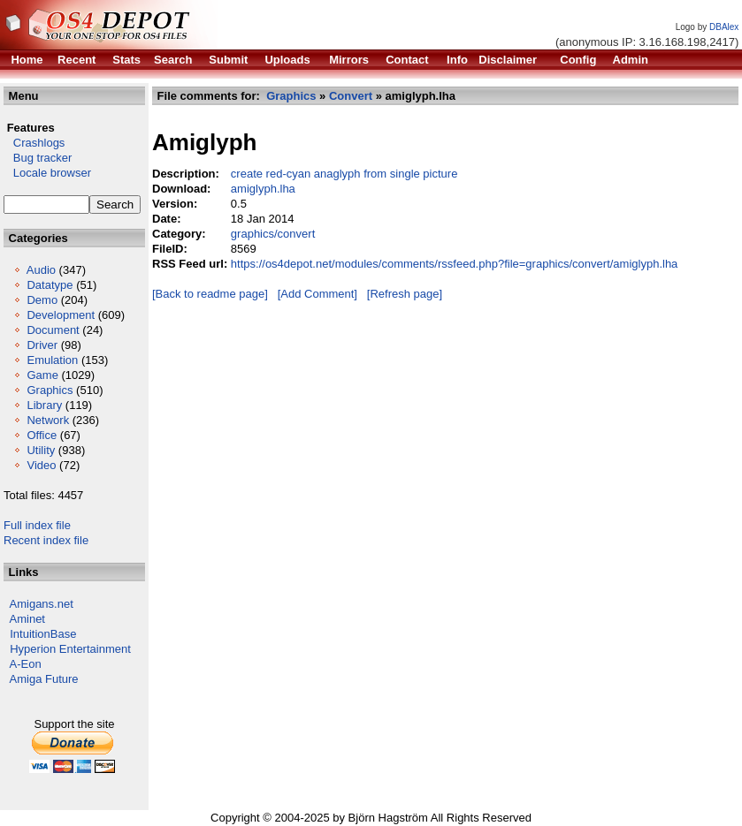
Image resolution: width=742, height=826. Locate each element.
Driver (42, 345)
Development (61, 315)
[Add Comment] (317, 293)
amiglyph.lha (263, 188)
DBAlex (723, 27)
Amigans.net (41, 603)
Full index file (37, 525)
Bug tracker (38, 157)
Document (53, 330)
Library (44, 405)
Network (48, 420)
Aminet (27, 618)
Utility (41, 450)
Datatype (50, 285)
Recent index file (46, 540)
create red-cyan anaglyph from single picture (344, 173)
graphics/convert (273, 233)
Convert (350, 95)
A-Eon (26, 664)
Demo (42, 300)
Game (42, 375)
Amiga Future (44, 679)
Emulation (52, 360)
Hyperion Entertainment (70, 648)
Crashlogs (34, 142)
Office (42, 435)
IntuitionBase (43, 633)
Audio (41, 270)
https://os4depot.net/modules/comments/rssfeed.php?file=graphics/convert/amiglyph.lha (454, 263)
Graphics (50, 390)
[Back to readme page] (210, 293)
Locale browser (47, 172)
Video (41, 465)
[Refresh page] (404, 293)
